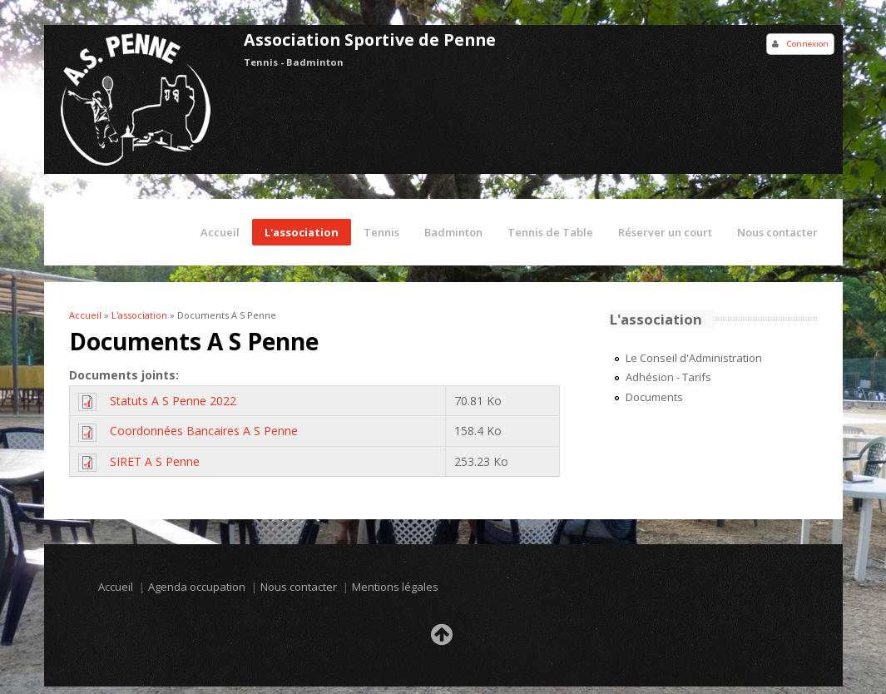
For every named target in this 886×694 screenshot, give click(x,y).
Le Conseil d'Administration (694, 357)
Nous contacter (777, 232)
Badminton (453, 232)
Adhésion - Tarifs (668, 376)
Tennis (381, 232)
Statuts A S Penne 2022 (173, 401)
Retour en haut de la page (443, 639)
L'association (302, 232)
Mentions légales (395, 586)
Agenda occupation (196, 586)
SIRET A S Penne (155, 461)
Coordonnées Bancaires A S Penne (204, 431)
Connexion (808, 43)
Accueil (220, 232)
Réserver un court (665, 232)
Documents (654, 396)
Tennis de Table (550, 232)
